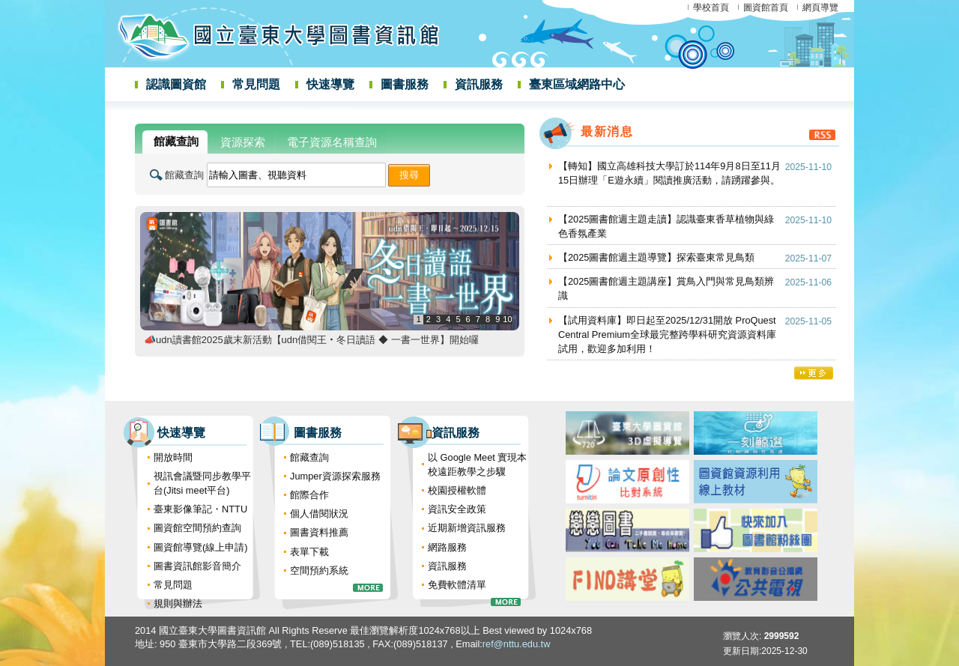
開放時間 (173, 457)
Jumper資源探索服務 (335, 476)
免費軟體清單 (457, 584)
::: (109, 121)
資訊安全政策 (457, 509)
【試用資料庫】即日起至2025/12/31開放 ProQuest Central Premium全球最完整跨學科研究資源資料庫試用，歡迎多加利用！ (667, 334)
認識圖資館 (176, 84)
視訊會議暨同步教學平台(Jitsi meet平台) (202, 483)
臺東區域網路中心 (577, 84)
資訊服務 (479, 84)
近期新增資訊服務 (467, 527)
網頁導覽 (820, 7)
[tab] (175, 142)
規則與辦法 (178, 603)
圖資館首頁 (765, 7)
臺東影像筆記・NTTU (200, 509)
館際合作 (309, 494)
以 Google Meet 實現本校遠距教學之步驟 (477, 464)
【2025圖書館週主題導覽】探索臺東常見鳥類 (656, 257)
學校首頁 (711, 7)
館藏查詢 (184, 175)
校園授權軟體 (457, 490)
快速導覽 (330, 84)
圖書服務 (405, 84)
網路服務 (447, 547)
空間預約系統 (319, 570)
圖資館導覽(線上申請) (201, 547)
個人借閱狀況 (319, 513)
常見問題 (256, 84)
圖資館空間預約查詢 (197, 527)
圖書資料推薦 (319, 532)
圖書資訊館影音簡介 (197, 566)
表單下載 (309, 551)
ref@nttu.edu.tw (516, 644)
